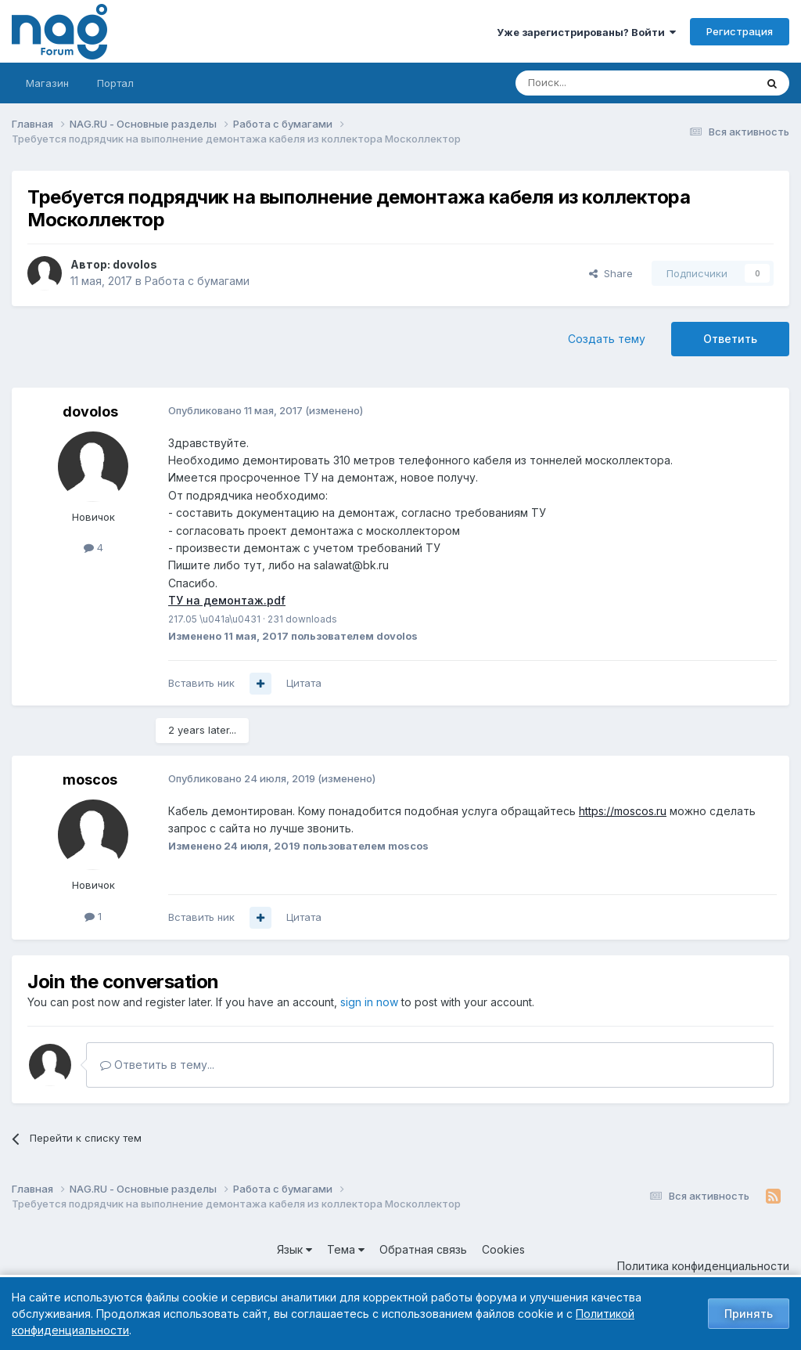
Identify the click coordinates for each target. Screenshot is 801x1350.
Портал (115, 83)
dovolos (135, 264)
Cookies (503, 1249)
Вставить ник (201, 683)
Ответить (730, 338)
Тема (346, 1249)
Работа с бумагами (197, 280)
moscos (90, 779)
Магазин (47, 83)
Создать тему (606, 338)
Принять (748, 1313)
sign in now (369, 1002)
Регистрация (739, 31)
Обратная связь (423, 1249)
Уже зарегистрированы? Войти (586, 32)
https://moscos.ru (622, 811)
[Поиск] (592, 83)
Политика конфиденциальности (703, 1265)
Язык (294, 1249)
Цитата (303, 683)
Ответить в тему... (157, 1064)
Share (611, 273)
